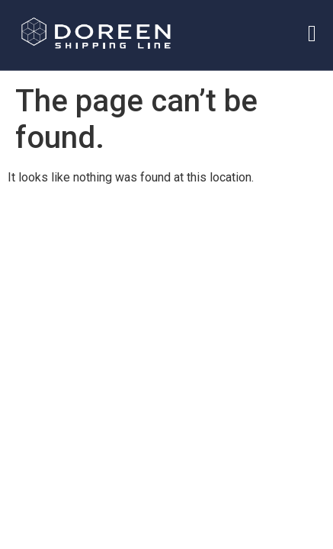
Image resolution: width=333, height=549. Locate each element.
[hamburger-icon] (312, 32)
